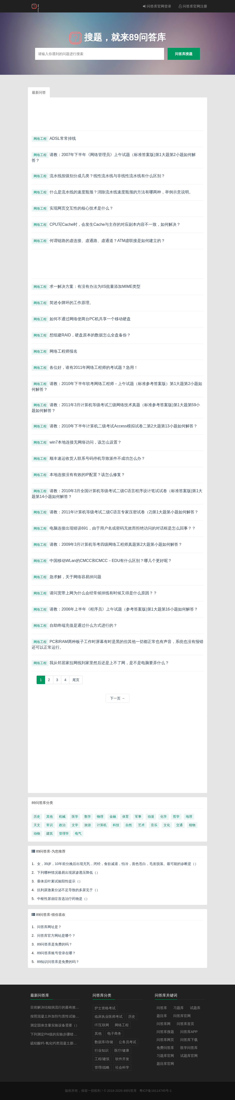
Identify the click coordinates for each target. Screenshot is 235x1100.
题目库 (162, 1016)
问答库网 (164, 1024)
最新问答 (39, 92)
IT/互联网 (102, 1025)
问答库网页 (165, 1040)
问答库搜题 (183, 53)
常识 (49, 825)
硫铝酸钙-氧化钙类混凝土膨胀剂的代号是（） (65, 1043)
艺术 (141, 825)
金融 (113, 816)
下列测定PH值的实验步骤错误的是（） (60, 1034)
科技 (116, 825)
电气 (78, 833)
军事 (138, 816)
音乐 (154, 825)
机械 (62, 816)
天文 (37, 825)
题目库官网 (165, 1064)
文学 (75, 825)
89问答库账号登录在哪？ (56, 953)
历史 (37, 816)
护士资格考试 (105, 1008)
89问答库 (130, 1091)
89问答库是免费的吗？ (54, 944)
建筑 (49, 833)
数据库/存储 (104, 1042)
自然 (128, 825)
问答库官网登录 (157, 6)
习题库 (178, 1008)
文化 (167, 825)
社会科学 (122, 1067)
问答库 (162, 1008)
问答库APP (189, 1032)
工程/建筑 (102, 1059)
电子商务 (114, 1033)
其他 (49, 816)
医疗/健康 (121, 1050)
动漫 (151, 816)
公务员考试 (127, 1042)
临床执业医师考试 (108, 1017)
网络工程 (40, 139)
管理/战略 (102, 1067)
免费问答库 (165, 1048)
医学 (75, 816)
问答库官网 (182, 1016)
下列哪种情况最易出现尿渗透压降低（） (68, 872)
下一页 (117, 698)
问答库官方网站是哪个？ (56, 936)
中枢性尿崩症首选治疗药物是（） (63, 899)
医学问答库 (189, 1048)
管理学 (64, 833)
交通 (179, 825)
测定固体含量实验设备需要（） (54, 1025)
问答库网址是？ (49, 927)
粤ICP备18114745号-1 (155, 1091)
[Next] (76, 680)
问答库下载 (189, 1040)
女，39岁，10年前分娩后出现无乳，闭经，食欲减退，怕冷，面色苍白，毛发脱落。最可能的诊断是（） (117, 864)
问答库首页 (185, 1024)
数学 (87, 816)
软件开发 (122, 1059)
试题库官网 (189, 1056)
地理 (189, 816)
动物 (37, 833)
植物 (192, 825)
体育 (125, 816)
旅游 (87, 825)
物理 (100, 816)
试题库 (195, 1008)
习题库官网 (165, 1056)
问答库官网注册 (193, 6)
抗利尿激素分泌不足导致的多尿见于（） (68, 890)
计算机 (102, 825)
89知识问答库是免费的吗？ (58, 962)
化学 (163, 816)
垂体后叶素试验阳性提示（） (59, 881)
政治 (62, 825)
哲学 (176, 816)
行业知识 (102, 1050)
